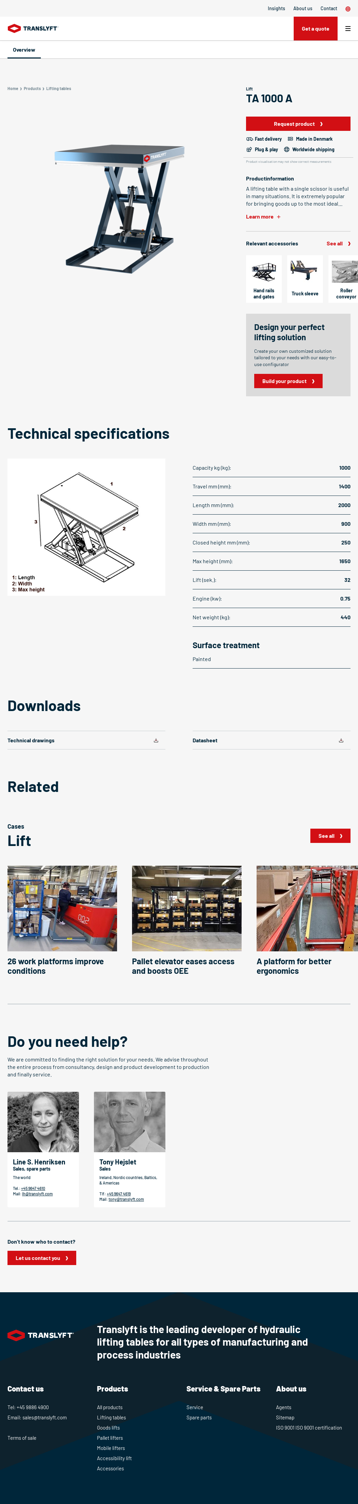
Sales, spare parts (31, 1169)
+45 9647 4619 (119, 1193)
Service (194, 1407)
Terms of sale (21, 1438)
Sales (105, 1169)
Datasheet (205, 740)
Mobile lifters (111, 1448)
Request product (294, 123)
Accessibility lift (114, 1458)
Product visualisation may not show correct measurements (288, 161)
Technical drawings (30, 740)
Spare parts (199, 1417)
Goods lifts (108, 1427)
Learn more (260, 216)
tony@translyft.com (126, 1199)
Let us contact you (38, 1258)
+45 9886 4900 (33, 1407)
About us (302, 8)
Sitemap (285, 1417)
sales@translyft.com (44, 1417)
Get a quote (315, 28)
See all (335, 243)
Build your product (284, 381)
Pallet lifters (110, 1438)
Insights (276, 8)
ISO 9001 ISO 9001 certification (309, 1427)
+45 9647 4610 (33, 1188)
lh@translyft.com (37, 1193)
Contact (329, 8)
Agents (283, 1407)
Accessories (110, 1468)
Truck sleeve (305, 293)
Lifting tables (111, 1417)
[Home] (33, 28)
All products (110, 1407)
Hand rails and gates (264, 293)
